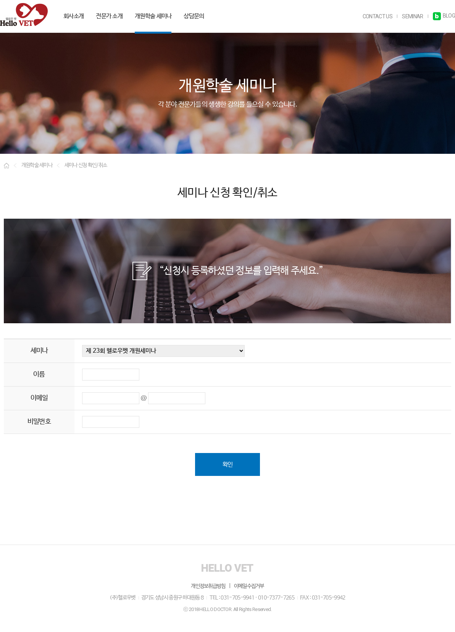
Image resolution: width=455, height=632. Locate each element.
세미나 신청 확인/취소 (86, 165)
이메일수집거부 (249, 586)
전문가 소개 (109, 16)
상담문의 (194, 16)
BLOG (444, 16)
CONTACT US (377, 16)
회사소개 (73, 16)
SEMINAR (412, 16)
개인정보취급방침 (208, 586)
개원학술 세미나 (153, 16)
